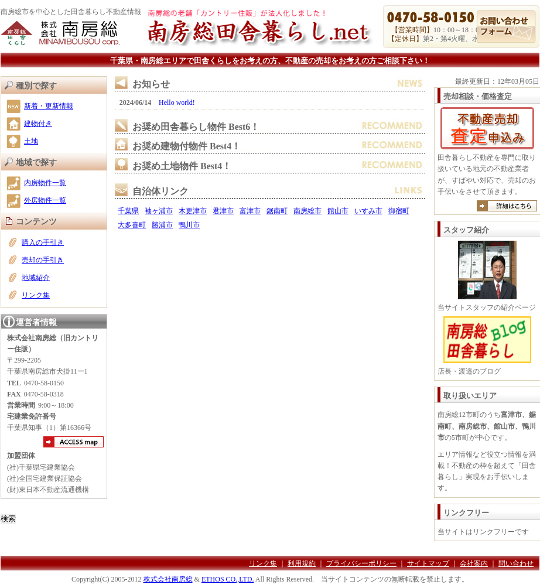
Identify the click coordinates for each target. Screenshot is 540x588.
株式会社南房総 (168, 579)
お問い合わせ (506, 26)
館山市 (337, 211)
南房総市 (307, 211)
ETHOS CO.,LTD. (227, 579)
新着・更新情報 (48, 106)
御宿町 (398, 211)
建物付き (38, 123)
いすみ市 (368, 211)
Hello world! (177, 102)
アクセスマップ (73, 441)
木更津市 (193, 211)
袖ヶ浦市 (159, 211)
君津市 (223, 211)
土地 (31, 141)
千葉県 (128, 211)
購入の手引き (43, 242)
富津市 (250, 211)
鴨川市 (189, 225)
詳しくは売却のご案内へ (507, 205)
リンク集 (36, 295)
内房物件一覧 (45, 183)
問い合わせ (516, 563)
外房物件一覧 (45, 200)
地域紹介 (36, 278)
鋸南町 (277, 211)
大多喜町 (132, 225)
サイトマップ (428, 563)
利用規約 (302, 563)
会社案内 (474, 563)
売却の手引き (43, 260)
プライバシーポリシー (361, 563)
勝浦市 (162, 225)
